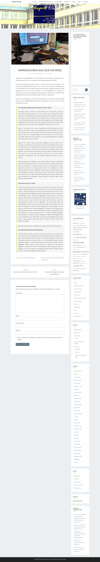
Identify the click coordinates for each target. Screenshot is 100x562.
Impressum (77, 349)
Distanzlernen (50, 258)
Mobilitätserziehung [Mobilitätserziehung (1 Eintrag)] (79, 254)
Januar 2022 (77, 410)
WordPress (54, 559)
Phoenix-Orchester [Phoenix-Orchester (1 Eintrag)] (83, 256)
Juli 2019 (76, 462)
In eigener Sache (78, 301)
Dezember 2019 (77, 447)
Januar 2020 (77, 444)
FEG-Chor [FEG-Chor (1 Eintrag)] (74, 237)
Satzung (74, 1)
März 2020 (76, 438)
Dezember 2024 (77, 380)
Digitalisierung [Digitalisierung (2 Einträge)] (76, 227)
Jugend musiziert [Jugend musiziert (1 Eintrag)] (83, 245)
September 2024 (78, 386)
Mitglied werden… (78, 329)
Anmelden (76, 479)
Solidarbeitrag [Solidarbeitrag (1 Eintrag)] (82, 261)
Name (18, 316)
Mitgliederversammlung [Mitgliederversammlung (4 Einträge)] (82, 252)
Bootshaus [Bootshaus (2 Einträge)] (80, 225)
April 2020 (76, 435)
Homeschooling (59, 258)
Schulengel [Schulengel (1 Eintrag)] (76, 258)
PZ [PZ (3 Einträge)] (73, 258)
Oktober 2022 (77, 401)
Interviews (76, 304)
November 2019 (77, 450)
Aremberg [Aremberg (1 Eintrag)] (79, 223)
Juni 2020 (76, 432)
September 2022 (78, 404)
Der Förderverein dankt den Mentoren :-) (79, 172)
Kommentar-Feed (78, 485)
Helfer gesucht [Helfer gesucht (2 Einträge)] (76, 245)
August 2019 (77, 459)
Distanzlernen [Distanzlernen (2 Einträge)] (83, 227)
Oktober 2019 (77, 453)
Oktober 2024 (77, 383)
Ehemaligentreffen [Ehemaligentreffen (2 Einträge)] (77, 229)
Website (18, 330)
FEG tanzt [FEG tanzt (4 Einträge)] (79, 237)
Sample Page (77, 335)
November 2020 (77, 426)
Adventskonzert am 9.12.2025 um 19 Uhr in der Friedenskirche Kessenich (80, 104)
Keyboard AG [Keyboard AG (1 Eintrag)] (75, 247)
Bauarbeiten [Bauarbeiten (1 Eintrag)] (83, 223)
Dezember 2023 (77, 392)
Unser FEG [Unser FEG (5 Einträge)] (78, 265)
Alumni (79, 1)
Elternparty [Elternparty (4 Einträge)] (77, 234)
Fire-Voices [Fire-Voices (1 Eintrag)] (74, 239)
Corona (44, 258)
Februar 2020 (77, 441)
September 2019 (78, 456)
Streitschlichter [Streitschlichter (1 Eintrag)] (82, 263)
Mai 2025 (76, 374)
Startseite (34, 1)
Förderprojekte (77, 292)
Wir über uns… (77, 346)
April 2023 (76, 395)
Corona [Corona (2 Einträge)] (85, 225)
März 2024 (76, 389)
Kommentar (19, 293)
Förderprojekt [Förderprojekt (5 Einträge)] (78, 242)
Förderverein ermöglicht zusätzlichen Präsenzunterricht (54, 272)
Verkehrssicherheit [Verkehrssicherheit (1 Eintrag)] (76, 268)
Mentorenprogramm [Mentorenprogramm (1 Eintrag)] (76, 249)
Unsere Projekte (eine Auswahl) (46, 1)
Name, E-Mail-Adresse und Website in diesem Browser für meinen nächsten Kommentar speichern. (40, 338)
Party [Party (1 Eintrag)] (79, 256)
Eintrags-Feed (77, 482)
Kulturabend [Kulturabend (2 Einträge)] (80, 247)
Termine (76, 313)
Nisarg (63, 559)
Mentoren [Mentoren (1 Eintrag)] (84, 247)
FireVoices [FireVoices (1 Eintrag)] (77, 239)
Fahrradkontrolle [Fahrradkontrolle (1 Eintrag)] (84, 234)
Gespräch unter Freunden (80, 298)
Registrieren (77, 476)
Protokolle (85, 1)
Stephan (40, 73)
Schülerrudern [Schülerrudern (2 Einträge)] (76, 261)
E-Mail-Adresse (20, 323)
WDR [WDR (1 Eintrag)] (79, 268)
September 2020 (78, 429)
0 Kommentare (49, 73)
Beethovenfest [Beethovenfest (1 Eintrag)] (75, 225)
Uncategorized (77, 316)
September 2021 (78, 413)
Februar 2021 (77, 423)
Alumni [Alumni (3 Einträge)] (75, 223)
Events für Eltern (78, 289)
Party (75, 310)
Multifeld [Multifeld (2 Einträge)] (85, 254)
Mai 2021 (76, 419)
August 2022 (77, 407)
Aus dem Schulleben (23, 258)
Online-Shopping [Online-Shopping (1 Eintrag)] (75, 256)
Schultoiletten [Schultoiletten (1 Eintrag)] (80, 258)
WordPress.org (77, 488)
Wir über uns (67, 1)
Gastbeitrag (32, 258)
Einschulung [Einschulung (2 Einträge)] (76, 231)
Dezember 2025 (77, 371)
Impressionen (44, 260)
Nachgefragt (77, 307)
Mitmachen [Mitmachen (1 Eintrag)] (74, 254)
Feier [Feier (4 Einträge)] (85, 237)
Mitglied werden (58, 1)
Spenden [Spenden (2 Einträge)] (75, 263)
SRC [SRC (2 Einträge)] (78, 263)
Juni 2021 (76, 416)
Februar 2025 (77, 377)
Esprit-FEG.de (16, 2)
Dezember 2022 (77, 398)
